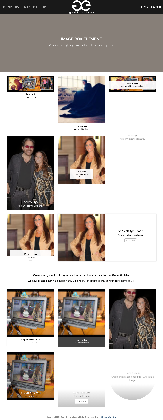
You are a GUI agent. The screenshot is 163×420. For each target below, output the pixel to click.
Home (4, 7)
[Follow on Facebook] (141, 7)
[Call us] (154, 7)
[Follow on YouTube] (160, 7)
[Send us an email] (151, 7)
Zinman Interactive (108, 417)
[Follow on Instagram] (144, 7)
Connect (42, 7)
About (10, 7)
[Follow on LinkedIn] (157, 7)
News (34, 7)
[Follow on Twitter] (148, 7)
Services (18, 7)
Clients (27, 7)
